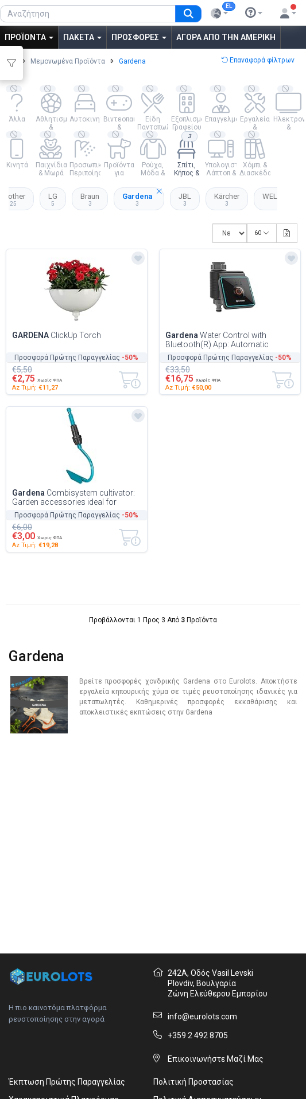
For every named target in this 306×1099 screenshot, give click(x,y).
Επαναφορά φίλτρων (258, 60)
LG (52, 199)
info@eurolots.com (202, 1016)
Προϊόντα (29, 37)
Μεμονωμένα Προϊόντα (67, 61)
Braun (89, 199)
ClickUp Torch (56, 335)
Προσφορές (138, 37)
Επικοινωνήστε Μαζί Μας (216, 1058)
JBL (185, 199)
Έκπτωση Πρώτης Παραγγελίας (67, 1081)
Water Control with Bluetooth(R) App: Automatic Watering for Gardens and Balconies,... (217, 340)
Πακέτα (82, 37)
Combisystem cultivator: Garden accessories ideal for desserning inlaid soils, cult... (73, 497)
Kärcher (226, 199)
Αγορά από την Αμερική (226, 37)
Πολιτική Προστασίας (193, 1081)
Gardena (143, 197)
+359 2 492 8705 (198, 1035)
